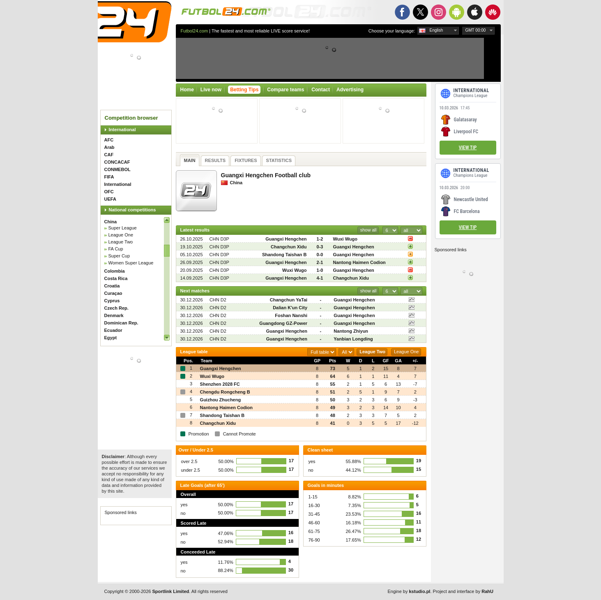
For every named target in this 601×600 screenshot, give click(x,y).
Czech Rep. (116, 308)
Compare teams (285, 90)
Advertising (350, 90)
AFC (109, 139)
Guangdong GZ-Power (283, 323)
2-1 (320, 262)
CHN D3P (219, 238)
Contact (320, 90)
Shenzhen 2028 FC (220, 384)
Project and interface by (463, 591)
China (110, 221)
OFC (109, 191)
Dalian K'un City (290, 307)
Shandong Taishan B (284, 254)
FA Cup (115, 248)
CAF (109, 154)
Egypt (110, 337)
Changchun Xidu (288, 246)
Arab (109, 147)
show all (368, 229)
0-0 (320, 254)
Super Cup (119, 255)
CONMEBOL (117, 169)
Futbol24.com (194, 30)
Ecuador (113, 330)
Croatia (112, 285)
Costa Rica (116, 278)
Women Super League (131, 262)
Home (187, 90)
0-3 (320, 246)
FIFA (109, 176)
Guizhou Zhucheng (220, 399)
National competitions (132, 209)
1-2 (320, 238)
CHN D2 (218, 299)
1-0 (320, 270)
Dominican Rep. (121, 322)
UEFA (110, 199)
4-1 (320, 278)
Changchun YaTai (288, 299)
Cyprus (112, 300)
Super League (122, 227)
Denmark (114, 315)
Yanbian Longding (353, 338)
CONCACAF (117, 162)
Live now (210, 90)
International (122, 129)
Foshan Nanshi (291, 315)
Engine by (409, 591)
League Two (120, 241)
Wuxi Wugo (345, 238)
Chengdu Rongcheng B (225, 391)
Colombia (114, 271)
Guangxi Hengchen (285, 238)
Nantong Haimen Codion (359, 262)
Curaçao (113, 293)
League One (121, 234)
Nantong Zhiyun (351, 331)
